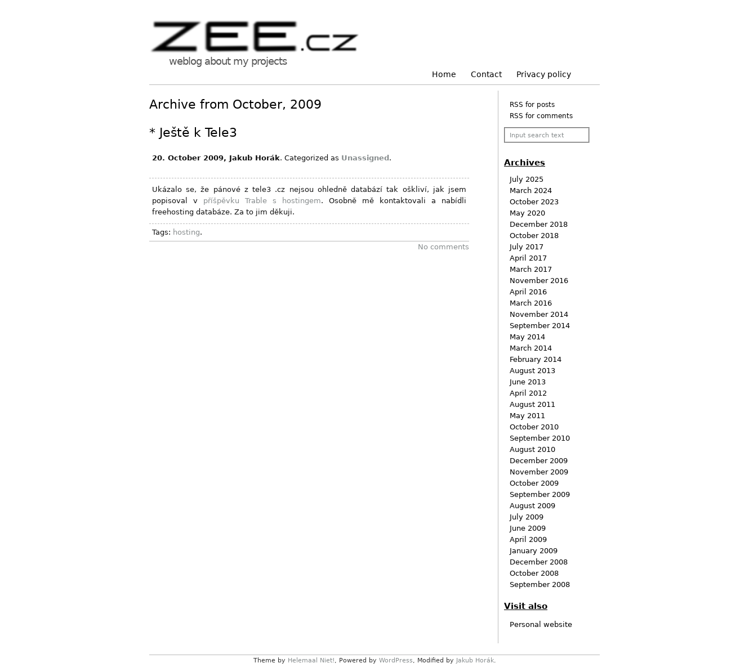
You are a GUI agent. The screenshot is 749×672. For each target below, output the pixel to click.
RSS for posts (532, 105)
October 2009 (534, 483)
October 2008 (534, 573)
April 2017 (528, 258)
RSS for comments (541, 116)
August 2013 (532, 370)
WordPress (396, 660)
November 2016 (539, 280)
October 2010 (534, 427)
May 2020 (527, 213)
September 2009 (540, 494)
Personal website (541, 624)
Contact (486, 74)
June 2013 (528, 382)
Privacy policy (543, 74)
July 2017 (526, 247)
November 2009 (539, 472)
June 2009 (528, 528)
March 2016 (531, 303)
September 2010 (540, 438)
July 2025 (526, 179)
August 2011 (532, 404)
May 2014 (527, 337)
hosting (186, 232)
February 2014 (535, 359)
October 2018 (534, 235)
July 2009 (526, 517)
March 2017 (531, 269)
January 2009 (534, 550)
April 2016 (528, 292)
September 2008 (540, 584)
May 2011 (527, 415)
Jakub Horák (475, 660)
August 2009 (532, 505)
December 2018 (539, 224)
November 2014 (539, 314)
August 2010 (532, 449)
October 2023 (534, 202)
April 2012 (528, 393)
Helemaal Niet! (311, 660)
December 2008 (539, 562)
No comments (443, 247)
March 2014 (531, 348)
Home (444, 74)
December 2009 (539, 460)
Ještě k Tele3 (198, 133)
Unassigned (365, 158)
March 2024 (531, 190)
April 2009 (528, 539)
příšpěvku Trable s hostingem (262, 200)
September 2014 (540, 325)
